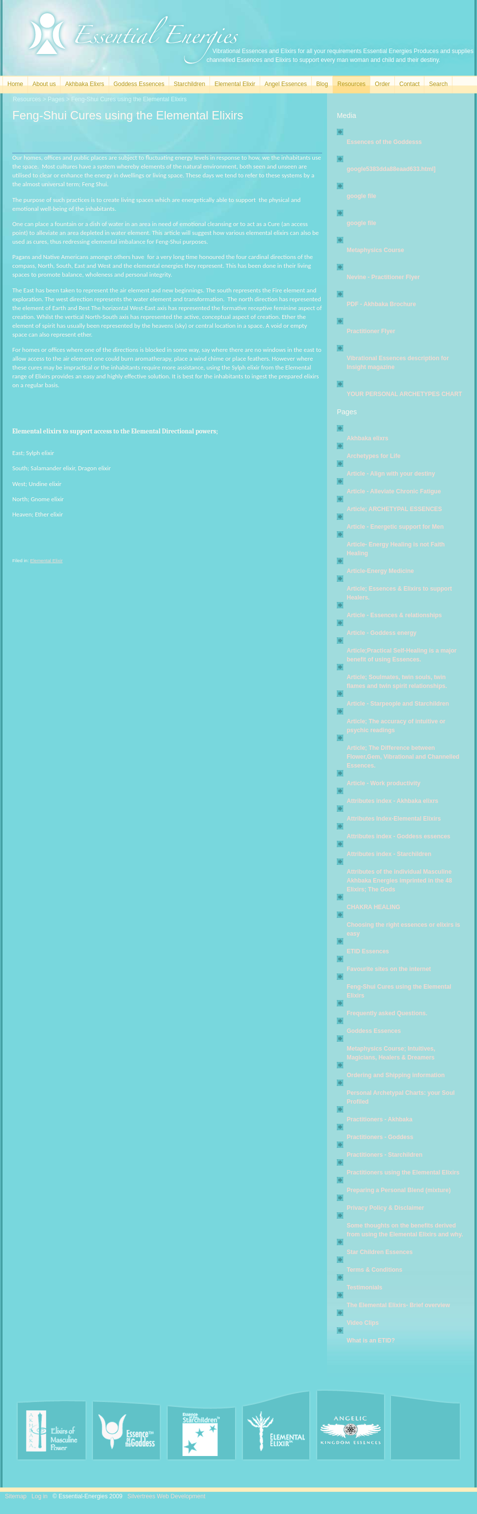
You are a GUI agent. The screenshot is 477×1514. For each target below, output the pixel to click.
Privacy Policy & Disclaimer (385, 1207)
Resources (351, 84)
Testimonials (364, 1287)
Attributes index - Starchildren (389, 854)
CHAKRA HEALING (373, 907)
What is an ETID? (371, 1340)
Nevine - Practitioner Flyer (383, 277)
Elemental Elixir (234, 84)
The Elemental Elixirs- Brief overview (398, 1305)
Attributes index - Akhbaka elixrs (392, 801)
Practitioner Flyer (371, 331)
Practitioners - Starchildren (384, 1154)
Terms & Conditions (374, 1269)
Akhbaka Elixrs (84, 84)
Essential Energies (134, 39)
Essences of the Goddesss (384, 142)
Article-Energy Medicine (380, 571)
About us (44, 84)
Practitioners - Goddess (380, 1137)
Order (382, 84)
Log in (39, 1496)
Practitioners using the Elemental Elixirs (403, 1172)
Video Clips (363, 1322)
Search (438, 84)
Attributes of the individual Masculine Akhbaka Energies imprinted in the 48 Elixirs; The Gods (399, 880)
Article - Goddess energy (382, 632)
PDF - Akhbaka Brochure (381, 304)
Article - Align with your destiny (391, 473)
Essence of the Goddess (126, 1430)
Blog (322, 84)
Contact (409, 84)
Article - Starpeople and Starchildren (398, 703)
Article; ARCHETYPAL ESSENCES (394, 509)
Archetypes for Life (373, 456)
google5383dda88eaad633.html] (391, 169)
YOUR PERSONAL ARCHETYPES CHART (404, 394)
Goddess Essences (139, 84)
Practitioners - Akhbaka (380, 1119)
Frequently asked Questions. (387, 1013)
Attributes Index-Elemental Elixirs (394, 818)
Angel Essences (286, 84)
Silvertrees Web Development (166, 1496)
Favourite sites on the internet (389, 969)
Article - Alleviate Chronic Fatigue (394, 491)
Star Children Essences (380, 1252)
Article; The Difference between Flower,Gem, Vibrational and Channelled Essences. (403, 756)
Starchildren (189, 84)
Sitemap (16, 1496)
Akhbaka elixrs (367, 438)
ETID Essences (368, 951)
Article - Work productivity (383, 783)
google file (361, 196)
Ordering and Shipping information (396, 1075)
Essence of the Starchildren (201, 1432)
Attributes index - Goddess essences (398, 836)
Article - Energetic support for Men (395, 526)
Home (15, 84)
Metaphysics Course (375, 250)
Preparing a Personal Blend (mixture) (398, 1190)
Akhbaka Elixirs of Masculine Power (51, 1430)
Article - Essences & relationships (394, 615)
